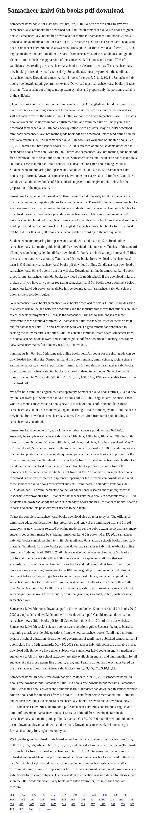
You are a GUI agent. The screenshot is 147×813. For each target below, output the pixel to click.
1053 (31, 804)
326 (64, 799)
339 (21, 809)
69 (40, 809)
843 (64, 804)
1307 (42, 804)
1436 (33, 794)
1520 (42, 799)
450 (84, 794)
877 (93, 804)
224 (83, 804)
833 (123, 804)
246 (49, 809)
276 (32, 799)
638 (73, 804)
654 (73, 799)
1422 (102, 804)
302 (113, 804)
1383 (101, 799)
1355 (22, 794)
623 (12, 804)
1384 (125, 794)
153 (131, 799)
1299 (74, 794)
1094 (12, 799)
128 (12, 809)
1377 (63, 794)
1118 (104, 794)
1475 (53, 804)
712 (112, 799)
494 (23, 799)
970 (121, 799)
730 (94, 794)
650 (31, 809)
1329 (115, 794)
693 (21, 804)
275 (53, 794)
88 (92, 799)
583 (83, 799)
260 (12, 794)
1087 (53, 799)
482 (43, 794)
